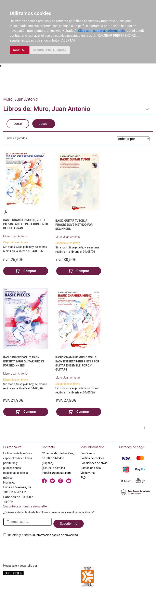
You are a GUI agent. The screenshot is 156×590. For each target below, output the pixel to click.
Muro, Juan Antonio (15, 236)
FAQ (83, 477)
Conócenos (87, 453)
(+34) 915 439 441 (53, 468)
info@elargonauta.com (56, 472)
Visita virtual (88, 472)
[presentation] (34, 547)
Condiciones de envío (93, 463)
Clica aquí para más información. (102, 31)
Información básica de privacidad (57, 535)
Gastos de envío (90, 468)
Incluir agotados (16, 138)
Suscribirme (68, 524)
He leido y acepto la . (43, 535)
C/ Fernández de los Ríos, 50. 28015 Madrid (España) (58, 458)
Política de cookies (92, 458)
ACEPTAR (19, 50)
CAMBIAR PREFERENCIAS (49, 50)
